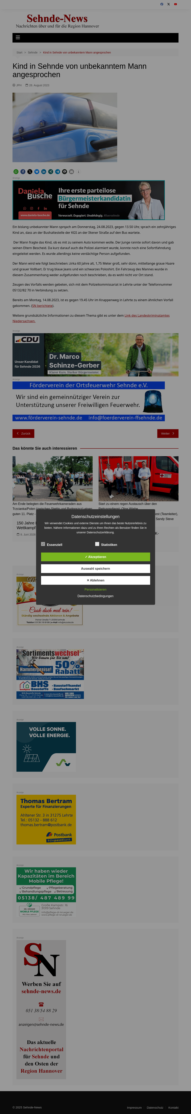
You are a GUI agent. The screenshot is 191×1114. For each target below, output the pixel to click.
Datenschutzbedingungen (95, 596)
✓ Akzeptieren (95, 557)
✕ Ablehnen (96, 580)
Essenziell (51, 544)
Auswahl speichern (95, 568)
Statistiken (106, 544)
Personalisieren (95, 589)
